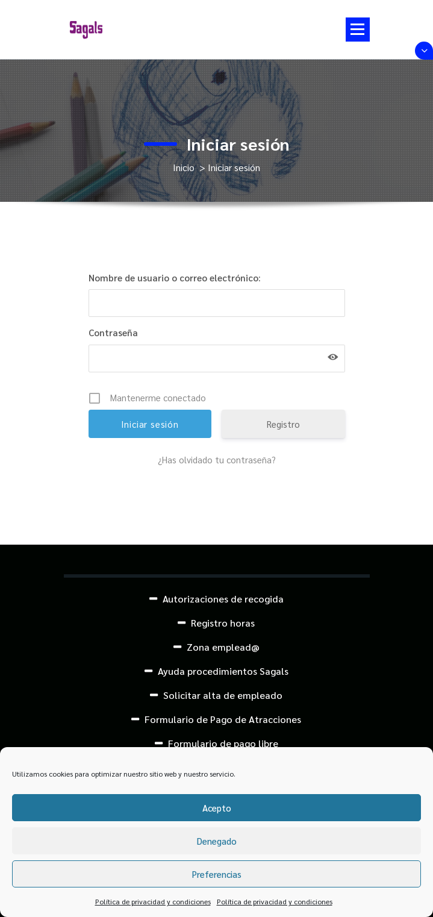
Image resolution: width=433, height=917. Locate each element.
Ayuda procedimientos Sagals (223, 671)
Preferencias (216, 874)
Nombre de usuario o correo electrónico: (175, 277)
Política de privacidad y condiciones (153, 901)
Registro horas (223, 622)
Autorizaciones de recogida (223, 598)
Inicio (184, 167)
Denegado (217, 841)
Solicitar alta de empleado (222, 695)
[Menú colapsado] (358, 29)
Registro (283, 424)
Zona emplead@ (223, 646)
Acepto (216, 807)
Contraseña (113, 332)
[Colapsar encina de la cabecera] (424, 51)
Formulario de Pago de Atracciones (223, 719)
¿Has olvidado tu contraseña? (217, 459)
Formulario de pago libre (223, 743)
